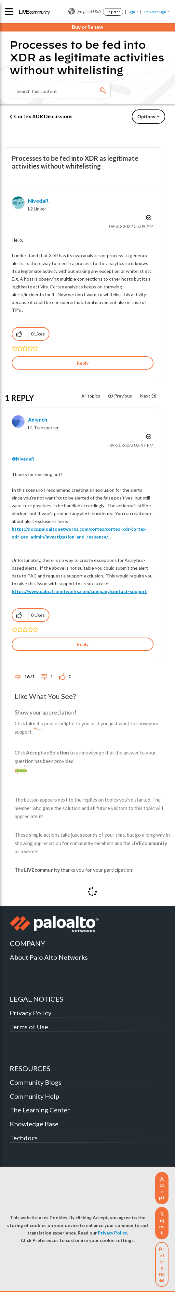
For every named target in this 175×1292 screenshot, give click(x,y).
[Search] (60, 90)
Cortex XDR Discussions (43, 116)
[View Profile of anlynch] (37, 419)
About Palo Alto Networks (49, 957)
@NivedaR (23, 459)
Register (113, 12)
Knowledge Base (34, 1124)
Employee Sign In (156, 12)
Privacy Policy (112, 1232)
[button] (161, 1188)
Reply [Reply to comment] (82, 644)
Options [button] (146, 116)
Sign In (133, 12)
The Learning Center (40, 1110)
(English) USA (84, 11)
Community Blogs (35, 1082)
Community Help (34, 1096)
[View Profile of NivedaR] (38, 200)
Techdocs (24, 1138)
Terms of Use (29, 1027)
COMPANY (27, 943)
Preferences (162, 1264)
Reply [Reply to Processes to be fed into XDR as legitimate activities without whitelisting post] (82, 363)
